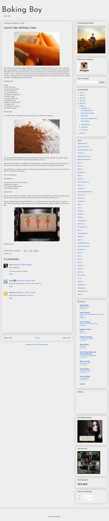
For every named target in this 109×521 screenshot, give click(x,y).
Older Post (66, 338)
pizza (79, 259)
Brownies (80, 172)
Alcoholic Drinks (82, 147)
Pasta (79, 252)
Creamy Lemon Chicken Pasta (88, 323)
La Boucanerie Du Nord (86, 338)
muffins (79, 236)
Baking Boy (22, 10)
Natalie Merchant (82, 243)
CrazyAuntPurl (84, 369)
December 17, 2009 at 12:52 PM (25, 292)
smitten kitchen (85, 313)
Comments (83, 499)
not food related (82, 246)
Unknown (12, 292)
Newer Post (8, 338)
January (83, 130)
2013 (81, 95)
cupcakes (80, 201)
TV (78, 278)
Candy (79, 179)
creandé (82, 384)
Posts (81, 496)
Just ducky (83, 346)
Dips (78, 204)
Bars (78, 163)
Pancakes (80, 249)
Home (37, 338)
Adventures (80, 143)
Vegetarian (80, 288)
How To (79, 224)
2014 (81, 93)
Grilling (79, 217)
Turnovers (80, 275)
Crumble (80, 198)
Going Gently (84, 305)
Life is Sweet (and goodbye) (88, 355)
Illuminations (81, 227)
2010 (81, 103)
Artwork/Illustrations (83, 150)
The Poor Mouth (85, 376)
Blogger (58, 516)
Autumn (79, 153)
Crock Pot (80, 195)
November (84, 124)
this (9, 165)
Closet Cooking (85, 322)
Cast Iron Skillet (82, 182)
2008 (81, 133)
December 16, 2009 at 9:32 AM (25, 280)
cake (9, 253)
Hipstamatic (81, 220)
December (84, 108)
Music (79, 240)
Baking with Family (83, 156)
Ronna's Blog (84, 344)
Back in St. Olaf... (85, 361)
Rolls (79, 262)
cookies (79, 188)
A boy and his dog (85, 363)
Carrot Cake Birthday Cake (89, 118)
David (11, 280)
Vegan (79, 281)
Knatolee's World (85, 329)
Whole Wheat (81, 291)
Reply (11, 274)
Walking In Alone (84, 307)
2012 (81, 98)
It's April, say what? (85, 370)
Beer (78, 166)
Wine (79, 294)
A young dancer (84, 378)
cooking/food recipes (83, 191)
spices (79, 272)
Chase (82, 331)
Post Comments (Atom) (41, 344)
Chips (79, 185)
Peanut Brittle (85, 121)
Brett (10, 265)
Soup (79, 268)
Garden (79, 214)
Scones (79, 265)
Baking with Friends (83, 159)
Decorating (84, 116)
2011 (81, 100)
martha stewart (81, 233)
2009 (81, 106)
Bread (79, 169)
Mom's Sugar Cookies (87, 113)
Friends (79, 211)
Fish (78, 208)
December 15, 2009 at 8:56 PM (22, 265)
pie (78, 256)
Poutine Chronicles (86, 337)
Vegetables (80, 285)
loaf (78, 230)
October (83, 127)
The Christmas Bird (87, 110)
